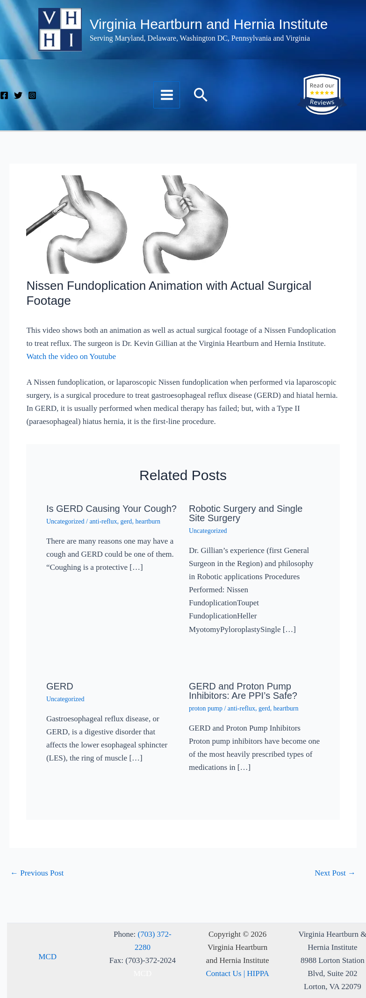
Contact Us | (226, 973)
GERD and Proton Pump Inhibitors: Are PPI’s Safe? (243, 691)
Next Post (335, 873)
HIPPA (258, 973)
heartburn (147, 521)
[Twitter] (18, 95)
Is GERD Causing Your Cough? (111, 508)
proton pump (205, 708)
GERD (59, 686)
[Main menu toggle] (166, 94)
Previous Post (37, 873)
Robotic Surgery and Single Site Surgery (245, 513)
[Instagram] (32, 95)
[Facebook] (4, 95)
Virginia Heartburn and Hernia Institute (209, 24)
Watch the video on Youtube (71, 356)
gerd (126, 521)
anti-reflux (103, 521)
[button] (201, 94)
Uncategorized (65, 521)
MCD (47, 956)
